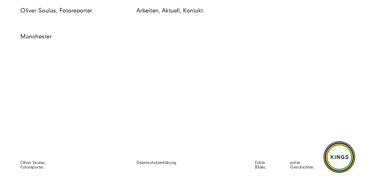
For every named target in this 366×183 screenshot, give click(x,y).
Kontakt (193, 11)
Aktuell (171, 11)
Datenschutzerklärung (156, 163)
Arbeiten (147, 11)
